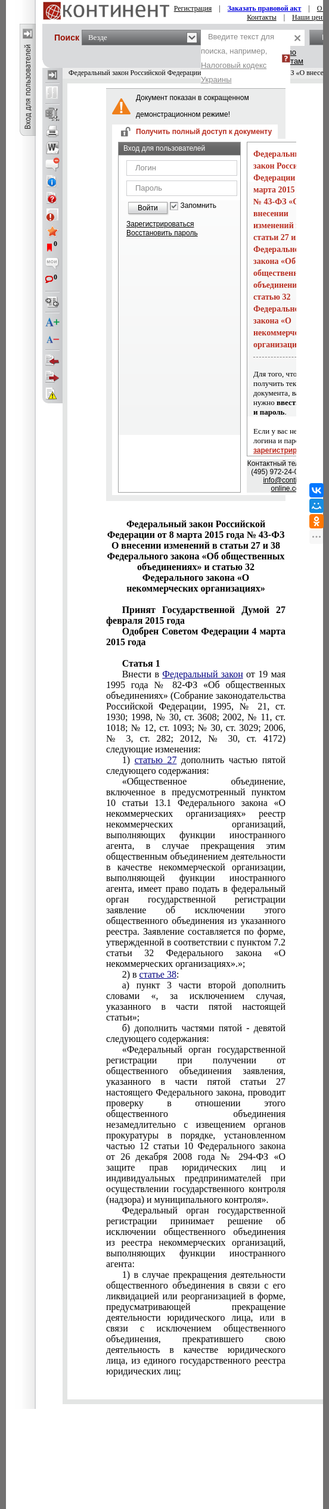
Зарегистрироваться (160, 224)
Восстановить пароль (162, 233)
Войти (148, 208)
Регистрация (193, 8)
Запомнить (198, 206)
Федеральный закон (202, 674)
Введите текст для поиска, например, (237, 58)
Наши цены (309, 17)
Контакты (262, 17)
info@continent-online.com (288, 484)
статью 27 (156, 760)
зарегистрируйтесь (287, 450)
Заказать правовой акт (265, 8)
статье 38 (157, 974)
